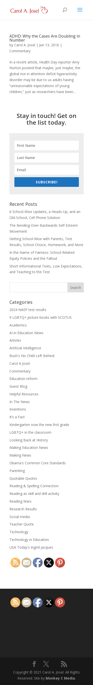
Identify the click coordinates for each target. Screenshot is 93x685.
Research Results (23, 509)
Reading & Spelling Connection (34, 485)
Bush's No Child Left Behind (31, 355)
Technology (18, 531)
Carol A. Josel (24, 45)
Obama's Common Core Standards (37, 463)
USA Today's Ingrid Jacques (31, 547)
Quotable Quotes (23, 478)
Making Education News (28, 447)
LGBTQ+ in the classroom (30, 432)
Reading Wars (20, 501)
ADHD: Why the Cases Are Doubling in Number (44, 38)
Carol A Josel (19, 363)
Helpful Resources (23, 394)
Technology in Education (29, 539)
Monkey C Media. (61, 678)
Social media (19, 516)
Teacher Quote (21, 524)
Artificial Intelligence (25, 348)
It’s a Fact (17, 417)
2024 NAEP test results (27, 309)
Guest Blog (18, 386)
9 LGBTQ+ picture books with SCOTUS (40, 317)
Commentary (20, 51)
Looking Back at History (28, 440)
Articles (15, 340)
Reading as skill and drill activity (34, 493)
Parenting (17, 470)
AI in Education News (26, 332)
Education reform (23, 378)
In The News (19, 401)
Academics (18, 325)
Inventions (17, 409)
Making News (20, 455)
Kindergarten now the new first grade (39, 424)
